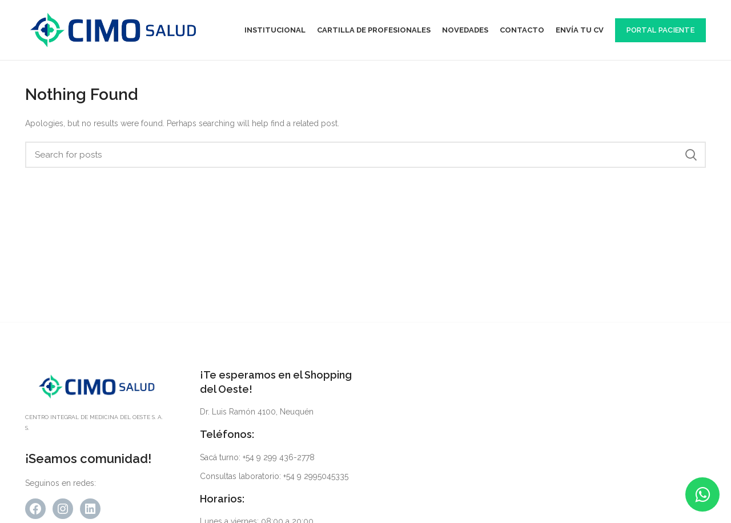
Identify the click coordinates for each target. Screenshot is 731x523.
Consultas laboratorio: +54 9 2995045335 (274, 476)
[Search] (365, 155)
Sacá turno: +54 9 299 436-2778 (257, 457)
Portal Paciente (660, 30)
